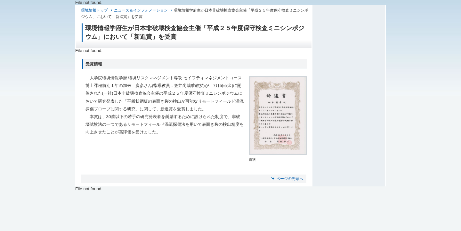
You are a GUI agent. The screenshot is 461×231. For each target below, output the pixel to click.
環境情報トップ (94, 10)
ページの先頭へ (289, 178)
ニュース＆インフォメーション (141, 10)
